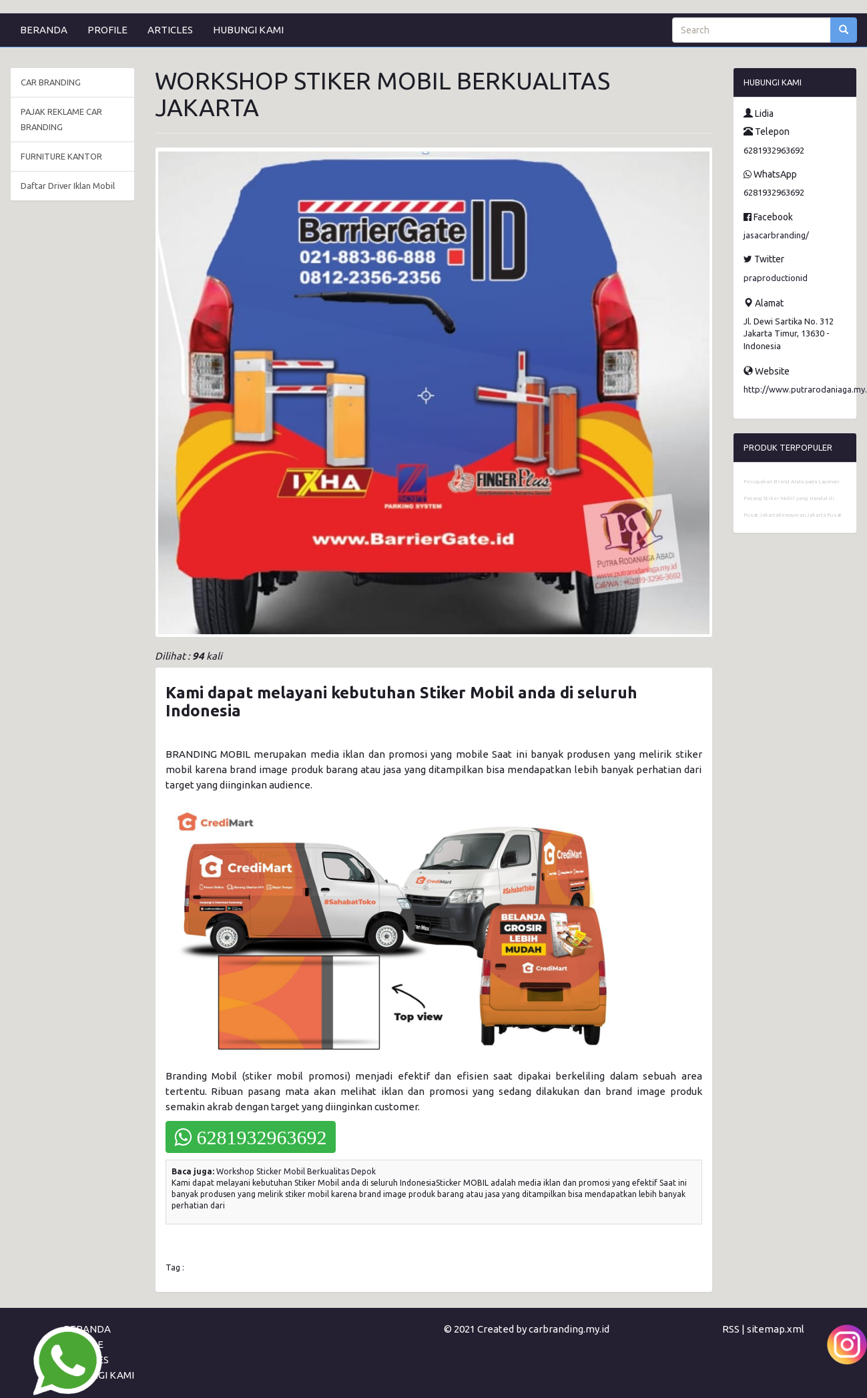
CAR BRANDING (51, 82)
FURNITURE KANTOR (61, 156)
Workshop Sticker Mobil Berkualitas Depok (296, 1171)
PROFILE (107, 29)
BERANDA (43, 29)
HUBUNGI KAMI (248, 29)
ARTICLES (170, 29)
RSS (731, 1329)
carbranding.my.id (569, 1329)
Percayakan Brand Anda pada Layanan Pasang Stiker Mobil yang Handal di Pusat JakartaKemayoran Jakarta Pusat (793, 498)
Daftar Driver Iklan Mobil (68, 185)
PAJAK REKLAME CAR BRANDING (61, 119)
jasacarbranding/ (776, 235)
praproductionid (776, 277)
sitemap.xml (775, 1329)
